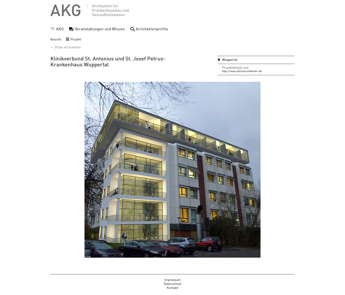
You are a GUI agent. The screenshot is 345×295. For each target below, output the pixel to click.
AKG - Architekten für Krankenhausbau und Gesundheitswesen (89, 10)
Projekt (76, 39)
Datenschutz (173, 283)
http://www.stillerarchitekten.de (242, 71)
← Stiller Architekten (65, 47)
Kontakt (172, 287)
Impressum (172, 279)
